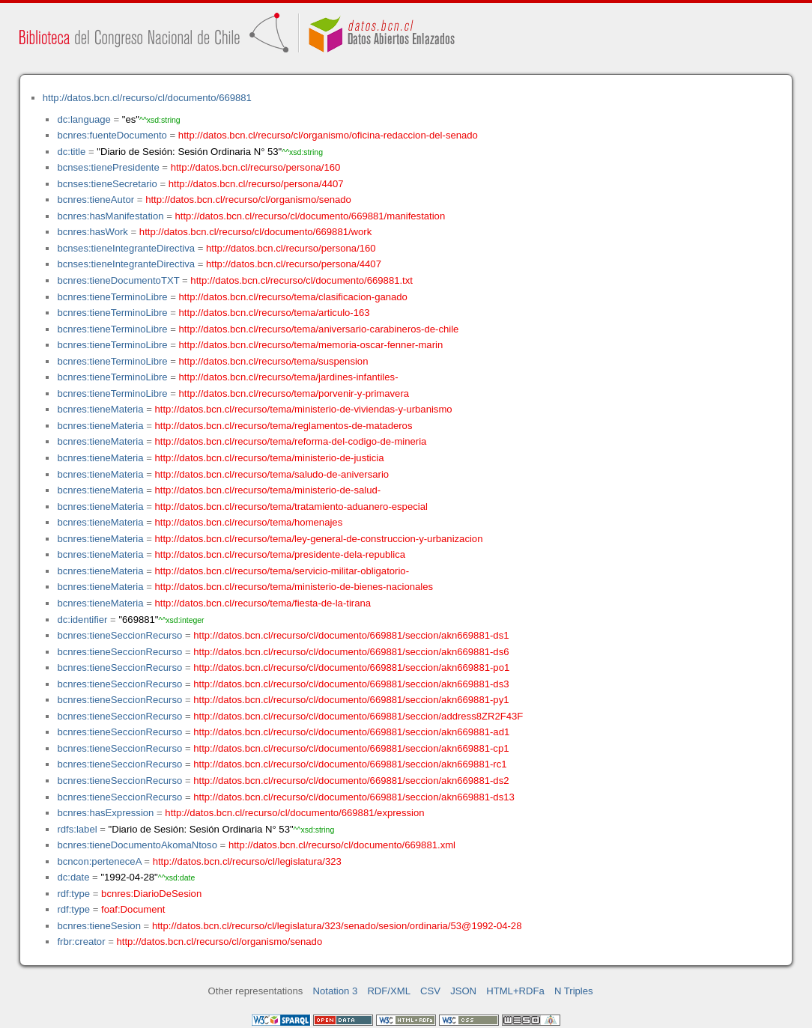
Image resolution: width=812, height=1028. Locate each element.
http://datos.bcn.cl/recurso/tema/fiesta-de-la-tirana (263, 603)
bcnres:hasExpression (105, 812)
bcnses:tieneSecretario (107, 183)
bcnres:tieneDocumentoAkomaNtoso (137, 845)
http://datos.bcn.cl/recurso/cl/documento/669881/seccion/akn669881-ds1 (351, 635)
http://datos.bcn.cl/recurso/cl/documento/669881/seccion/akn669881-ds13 (354, 797)
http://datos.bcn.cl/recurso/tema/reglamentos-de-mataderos (284, 425)
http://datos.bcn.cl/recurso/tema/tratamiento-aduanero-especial (291, 506)
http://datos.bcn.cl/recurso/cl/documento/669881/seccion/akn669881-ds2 (351, 780)
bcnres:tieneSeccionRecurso (119, 635)
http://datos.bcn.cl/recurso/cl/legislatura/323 (247, 861)
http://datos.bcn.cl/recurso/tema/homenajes (249, 522)
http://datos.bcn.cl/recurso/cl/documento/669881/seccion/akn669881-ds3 (351, 684)
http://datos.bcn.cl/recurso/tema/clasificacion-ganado (293, 296)
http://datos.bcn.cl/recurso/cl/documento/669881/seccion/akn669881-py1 (351, 699)
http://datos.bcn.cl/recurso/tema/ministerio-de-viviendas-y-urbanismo (303, 409)
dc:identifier (82, 619)
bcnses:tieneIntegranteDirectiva (126, 248)
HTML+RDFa (515, 991)
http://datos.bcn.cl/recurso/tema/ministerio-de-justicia (269, 457)
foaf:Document (133, 909)
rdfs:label (77, 829)
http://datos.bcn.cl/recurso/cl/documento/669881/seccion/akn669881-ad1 (351, 731)
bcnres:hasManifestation (110, 216)
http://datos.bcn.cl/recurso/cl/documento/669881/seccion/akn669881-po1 (351, 667)
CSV (430, 991)
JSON (463, 991)
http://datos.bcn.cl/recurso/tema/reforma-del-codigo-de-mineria (291, 441)
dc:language (83, 119)
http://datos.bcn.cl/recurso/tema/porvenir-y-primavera (294, 393)
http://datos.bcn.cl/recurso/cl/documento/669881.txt (301, 280)
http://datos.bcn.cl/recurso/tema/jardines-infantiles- (289, 377)
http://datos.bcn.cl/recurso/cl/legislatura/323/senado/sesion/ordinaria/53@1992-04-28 (337, 925)
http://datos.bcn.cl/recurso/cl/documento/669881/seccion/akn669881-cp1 (351, 748)
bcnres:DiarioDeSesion (151, 893)
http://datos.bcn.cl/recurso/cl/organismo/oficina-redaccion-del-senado (328, 135)
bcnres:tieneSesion (99, 925)
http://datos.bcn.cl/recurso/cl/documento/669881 (147, 97)
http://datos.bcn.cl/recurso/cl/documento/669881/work (255, 231)
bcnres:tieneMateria (100, 409)
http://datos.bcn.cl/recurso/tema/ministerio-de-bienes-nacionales (294, 586)
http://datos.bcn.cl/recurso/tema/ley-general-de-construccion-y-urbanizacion (319, 538)
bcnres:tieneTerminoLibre (112, 296)
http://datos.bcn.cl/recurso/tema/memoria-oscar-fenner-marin (311, 344)
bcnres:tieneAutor (95, 199)
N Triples (573, 991)
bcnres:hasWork (92, 231)
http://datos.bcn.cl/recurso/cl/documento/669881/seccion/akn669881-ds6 (351, 651)
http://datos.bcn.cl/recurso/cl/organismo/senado (248, 199)
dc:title (71, 151)
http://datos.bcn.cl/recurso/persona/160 (256, 167)
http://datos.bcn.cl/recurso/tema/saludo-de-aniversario (272, 474)
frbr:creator (81, 941)
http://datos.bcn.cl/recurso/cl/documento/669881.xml (341, 845)
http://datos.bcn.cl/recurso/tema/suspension (274, 361)
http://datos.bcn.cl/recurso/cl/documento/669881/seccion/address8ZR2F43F (358, 716)
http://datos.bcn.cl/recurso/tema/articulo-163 (274, 312)
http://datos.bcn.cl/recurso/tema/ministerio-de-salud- (268, 490)
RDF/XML (388, 991)
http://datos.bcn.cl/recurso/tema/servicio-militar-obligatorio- (282, 571)
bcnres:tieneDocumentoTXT (118, 280)
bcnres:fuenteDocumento (111, 135)
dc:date (73, 877)
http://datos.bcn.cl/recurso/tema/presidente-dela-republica (280, 554)
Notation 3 (335, 991)
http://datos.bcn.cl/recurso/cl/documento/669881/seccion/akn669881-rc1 (349, 764)
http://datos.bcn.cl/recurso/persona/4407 (256, 183)
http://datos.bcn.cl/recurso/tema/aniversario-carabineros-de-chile (319, 329)
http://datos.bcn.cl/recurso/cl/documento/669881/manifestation (310, 216)
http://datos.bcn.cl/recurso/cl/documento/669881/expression (294, 812)
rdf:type (73, 893)
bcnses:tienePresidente (108, 167)
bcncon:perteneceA (99, 861)
